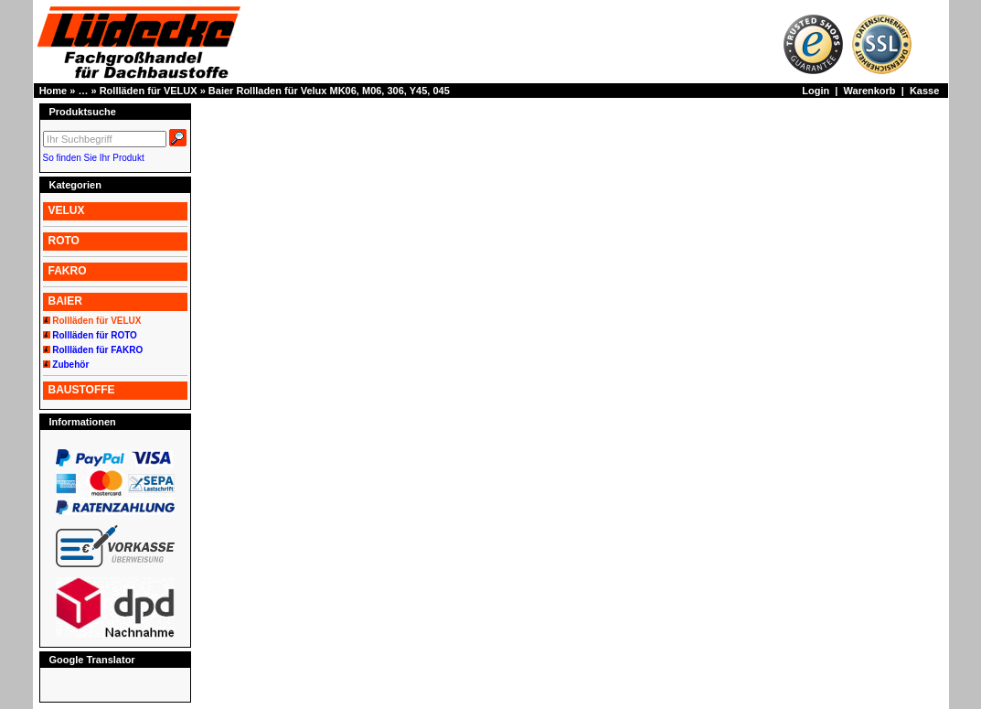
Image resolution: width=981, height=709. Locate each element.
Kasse (924, 90)
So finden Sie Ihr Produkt (93, 158)
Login (815, 90)
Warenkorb (870, 90)
